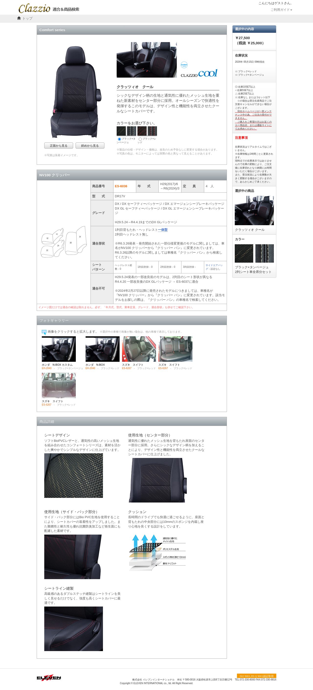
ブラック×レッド (147, 135)
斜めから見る (90, 145)
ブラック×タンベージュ (126, 135)
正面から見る (58, 145)
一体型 (163, 230)
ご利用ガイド (281, 10)
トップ (27, 18)
